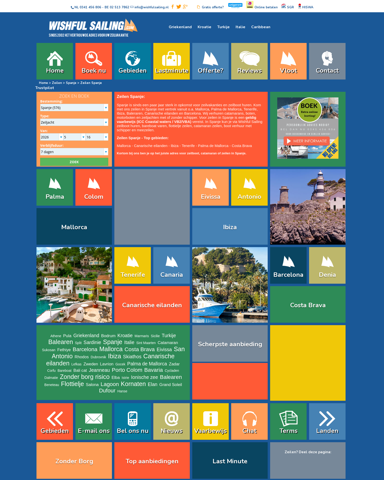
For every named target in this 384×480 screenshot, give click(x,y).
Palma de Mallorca (226, 109)
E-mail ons (94, 431)
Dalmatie (51, 378)
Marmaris (142, 336)
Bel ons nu (133, 431)
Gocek (120, 364)
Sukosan (48, 350)
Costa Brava (242, 146)
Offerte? (210, 70)
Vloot (288, 70)
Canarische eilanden (161, 113)
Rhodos (82, 357)
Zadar (174, 364)
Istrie (125, 378)
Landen (327, 431)
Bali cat (80, 370)
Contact (327, 70)
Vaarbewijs (210, 431)
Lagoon (110, 384)
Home (55, 70)
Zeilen (57, 83)
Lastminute (171, 70)
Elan (152, 384)
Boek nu (94, 70)
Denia (327, 274)
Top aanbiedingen (152, 461)
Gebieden (133, 70)
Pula (67, 335)
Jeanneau (99, 370)
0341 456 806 (90, 7)
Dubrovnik (98, 357)
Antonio (249, 196)
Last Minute (230, 461)
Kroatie (204, 27)
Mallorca (202, 109)
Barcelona (192, 113)
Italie (240, 27)
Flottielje (72, 383)
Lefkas (77, 364)
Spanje (71, 83)
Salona (92, 384)
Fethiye (64, 349)
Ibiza (121, 113)
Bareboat (65, 371)
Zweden (91, 364)
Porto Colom (127, 370)
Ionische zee (144, 377)
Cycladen (172, 371)
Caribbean (260, 27)
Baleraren (135, 113)
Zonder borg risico (84, 376)
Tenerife (250, 109)
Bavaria (153, 370)
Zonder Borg (74, 461)
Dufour (107, 390)
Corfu (51, 371)
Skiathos (132, 356)
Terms (288, 431)
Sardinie (92, 342)
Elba (115, 377)
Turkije (223, 27)
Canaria (171, 274)
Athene (55, 336)
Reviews (249, 70)
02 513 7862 (119, 7)
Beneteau (51, 385)
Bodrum (108, 335)
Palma (55, 196)
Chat (249, 431)
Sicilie (155, 336)
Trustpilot (44, 88)
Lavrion (106, 364)
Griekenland (180, 27)
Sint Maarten (146, 343)
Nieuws (171, 431)
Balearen (60, 341)
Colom (93, 196)
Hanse (122, 391)
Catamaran (168, 342)
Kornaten (133, 383)
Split (78, 343)
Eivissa (210, 196)
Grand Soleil (170, 384)
